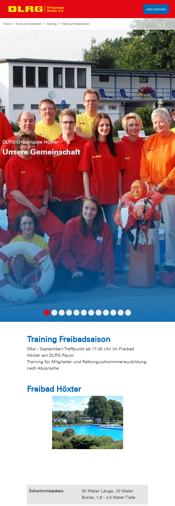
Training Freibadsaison (75, 23)
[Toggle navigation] (73, 9)
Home (7, 23)
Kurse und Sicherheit (29, 23)
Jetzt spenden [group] (156, 9)
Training (51, 23)
